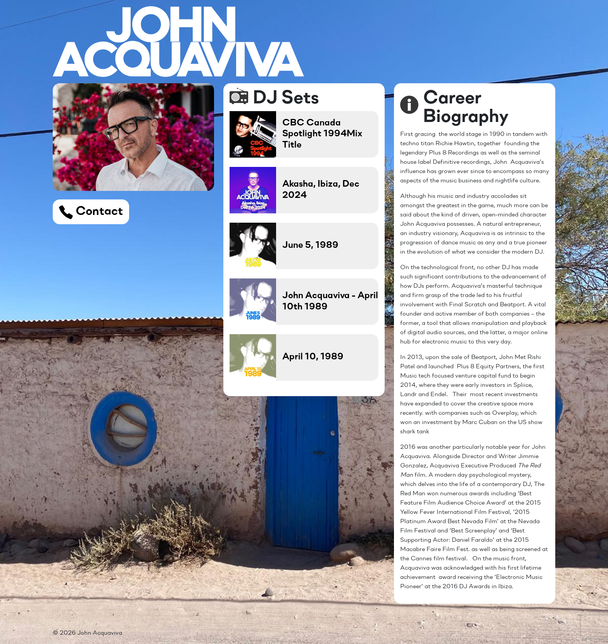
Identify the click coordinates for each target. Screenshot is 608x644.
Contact (91, 212)
